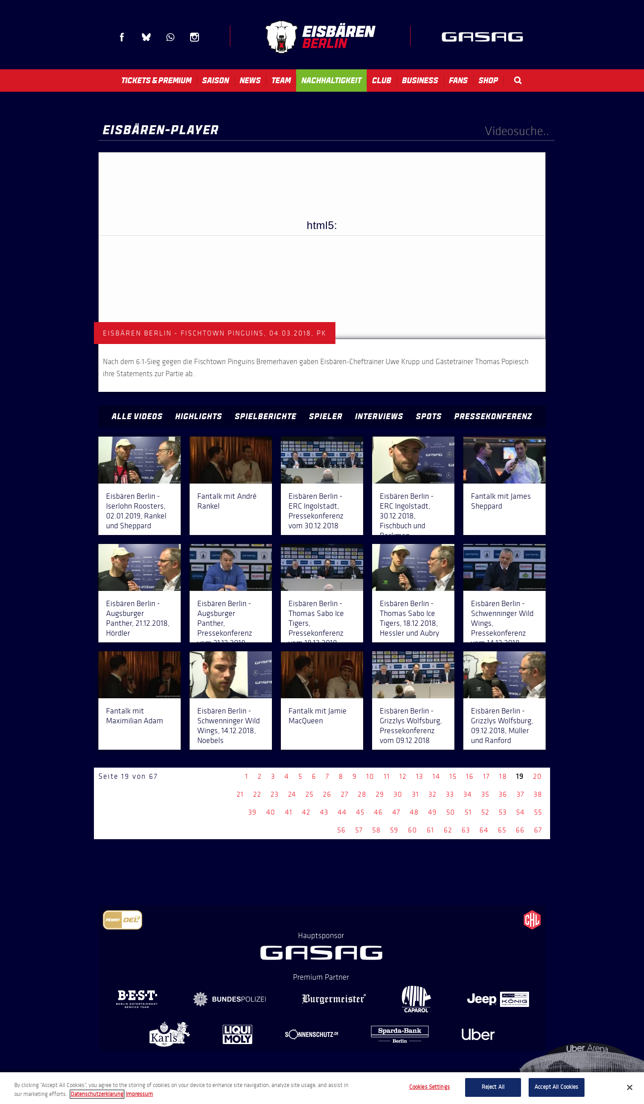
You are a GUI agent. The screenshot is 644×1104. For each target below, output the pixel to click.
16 (470, 776)
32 (432, 794)
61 (430, 830)
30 (398, 794)
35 (485, 794)
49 (432, 812)
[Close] (630, 1087)
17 (486, 776)
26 (327, 794)
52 (485, 812)
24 (292, 794)
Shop (488, 80)
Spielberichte (266, 416)
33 (450, 794)
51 (468, 812)
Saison (215, 80)
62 (448, 830)
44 (342, 812)
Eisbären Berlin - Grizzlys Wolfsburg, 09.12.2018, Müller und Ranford (502, 725)
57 (359, 830)
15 (453, 776)
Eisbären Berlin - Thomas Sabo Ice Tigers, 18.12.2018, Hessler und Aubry (409, 618)
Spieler (326, 416)
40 (270, 812)
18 (503, 776)
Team (281, 80)
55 (538, 812)
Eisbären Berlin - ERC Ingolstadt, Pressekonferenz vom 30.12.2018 (315, 511)
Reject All (493, 1087)
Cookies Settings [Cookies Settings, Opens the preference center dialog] (429, 1087)
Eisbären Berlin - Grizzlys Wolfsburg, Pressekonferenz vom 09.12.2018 (411, 725)
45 (360, 812)
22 (257, 794)
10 (370, 776)
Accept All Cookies (556, 1087)
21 (240, 794)
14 (436, 776)
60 (412, 830)
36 (503, 794)
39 (252, 812)
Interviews (379, 416)
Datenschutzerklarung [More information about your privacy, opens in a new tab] (97, 1094)
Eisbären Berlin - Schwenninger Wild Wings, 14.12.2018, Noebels (228, 725)
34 (467, 794)
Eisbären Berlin (320, 37)
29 (380, 794)
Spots (429, 416)
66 (520, 830)
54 (520, 812)
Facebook (122, 37)
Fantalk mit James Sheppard (501, 501)
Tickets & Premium (156, 80)
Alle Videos (137, 416)
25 (309, 794)
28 (362, 794)
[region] (322, 1088)
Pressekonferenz (493, 416)
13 (419, 776)
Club (381, 80)
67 (538, 830)
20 (537, 776)
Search (517, 80)
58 (376, 830)
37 (520, 794)
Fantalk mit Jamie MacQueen (317, 716)
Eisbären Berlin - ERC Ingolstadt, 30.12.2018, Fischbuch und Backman (407, 515)
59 (394, 830)
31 (415, 794)
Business (420, 80)
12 (403, 776)
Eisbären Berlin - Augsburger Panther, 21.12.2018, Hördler (137, 618)
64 (483, 830)
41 (288, 812)
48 (414, 812)
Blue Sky (146, 37)
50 (450, 812)
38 (538, 794)
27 (344, 794)
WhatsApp (170, 37)
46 (378, 812)
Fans (458, 80)
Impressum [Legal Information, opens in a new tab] (139, 1094)
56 (341, 830)
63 (466, 830)
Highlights (198, 416)
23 (275, 794)
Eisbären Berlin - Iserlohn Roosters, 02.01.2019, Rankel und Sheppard (136, 511)
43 (324, 812)
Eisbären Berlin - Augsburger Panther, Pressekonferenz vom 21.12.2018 (224, 623)
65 (502, 830)
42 (306, 812)
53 (503, 812)
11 (387, 776)
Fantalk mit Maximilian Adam (134, 716)
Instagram (194, 37)
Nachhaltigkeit (331, 80)
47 (396, 812)
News (250, 80)
